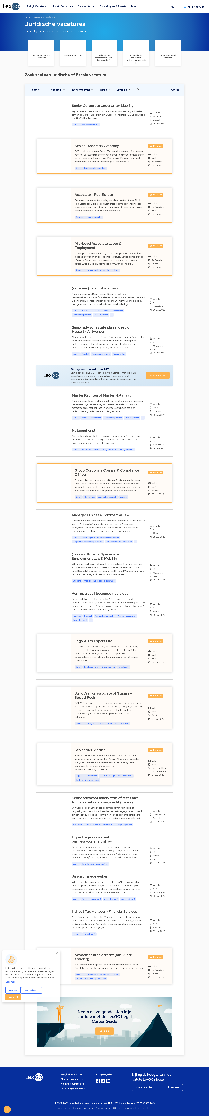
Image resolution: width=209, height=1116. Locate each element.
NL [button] (173, 6)
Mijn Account (194, 6)
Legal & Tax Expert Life (93, 641)
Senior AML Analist (90, 750)
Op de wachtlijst (157, 375)
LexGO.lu (145, 1108)
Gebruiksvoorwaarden (82, 1108)
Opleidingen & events (73, 1088)
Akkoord (13, 997)
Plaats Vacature (63, 6)
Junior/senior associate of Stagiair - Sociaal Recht (103, 695)
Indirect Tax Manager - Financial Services (104, 911)
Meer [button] (134, 6)
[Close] (57, 952)
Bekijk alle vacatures (72, 1074)
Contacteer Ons (131, 1108)
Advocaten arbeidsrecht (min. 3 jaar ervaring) (103, 957)
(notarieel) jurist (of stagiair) (95, 288)
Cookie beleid (63, 1108)
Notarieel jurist (84, 430)
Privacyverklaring (103, 1108)
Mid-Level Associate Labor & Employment (98, 245)
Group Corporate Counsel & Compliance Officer (107, 472)
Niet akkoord (31, 990)
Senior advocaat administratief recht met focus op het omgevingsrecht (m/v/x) (105, 800)
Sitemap (117, 1108)
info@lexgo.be (104, 1074)
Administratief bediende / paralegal (100, 593)
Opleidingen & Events (113, 6)
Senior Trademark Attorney (97, 145)
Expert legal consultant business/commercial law (92, 839)
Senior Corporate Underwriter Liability (103, 105)
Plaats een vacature (72, 1079)
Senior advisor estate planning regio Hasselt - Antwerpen (100, 329)
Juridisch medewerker (89, 876)
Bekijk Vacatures (37, 6)
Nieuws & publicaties (72, 1083)
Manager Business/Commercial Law (100, 515)
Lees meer (10, 981)
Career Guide (86, 6)
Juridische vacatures (44, 17)
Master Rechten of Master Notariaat (101, 395)
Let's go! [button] (104, 1031)
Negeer (13, 990)
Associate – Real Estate (94, 194)
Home (27, 17)
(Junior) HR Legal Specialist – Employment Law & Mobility (95, 556)
